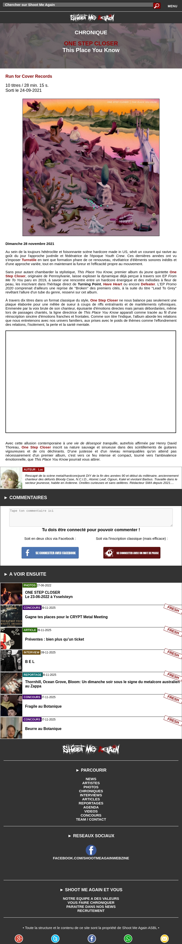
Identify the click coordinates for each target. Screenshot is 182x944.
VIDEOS (91, 811)
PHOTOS (90, 787)
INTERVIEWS (91, 795)
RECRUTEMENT (91, 911)
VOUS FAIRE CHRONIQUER (91, 902)
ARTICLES (91, 799)
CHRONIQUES (91, 791)
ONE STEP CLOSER (91, 43)
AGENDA (91, 807)
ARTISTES (91, 783)
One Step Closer (104, 300)
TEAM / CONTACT (91, 819)
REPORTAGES (91, 803)
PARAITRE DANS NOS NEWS (91, 907)
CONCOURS (91, 815)
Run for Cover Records (28, 76)
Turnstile (29, 260)
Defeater (148, 284)
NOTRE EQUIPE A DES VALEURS (91, 898)
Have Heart (112, 284)
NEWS (91, 779)
